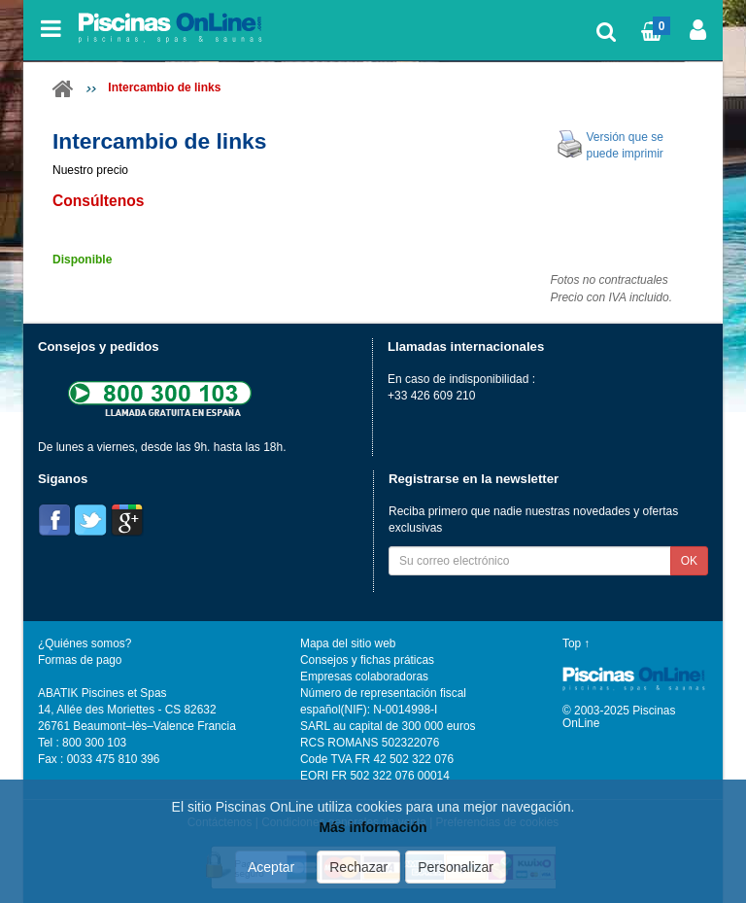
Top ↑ (576, 643)
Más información (372, 828)
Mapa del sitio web (347, 643)
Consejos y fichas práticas (367, 660)
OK (689, 561)
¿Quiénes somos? (84, 643)
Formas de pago (79, 660)
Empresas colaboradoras (364, 676)
